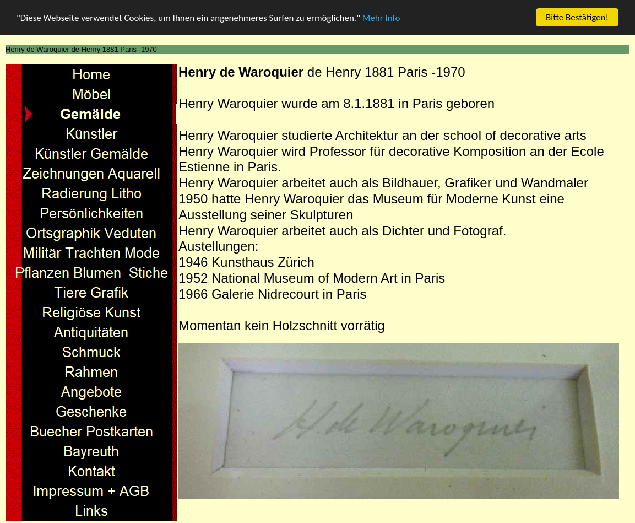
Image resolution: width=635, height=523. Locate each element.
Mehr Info (381, 17)
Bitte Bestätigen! (577, 17)
